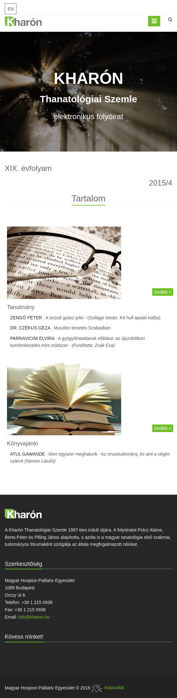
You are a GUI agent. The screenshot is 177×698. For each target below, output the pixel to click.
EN (11, 8)
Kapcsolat (114, 687)
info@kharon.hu (34, 617)
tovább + (162, 292)
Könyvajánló (22, 443)
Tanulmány (21, 307)
